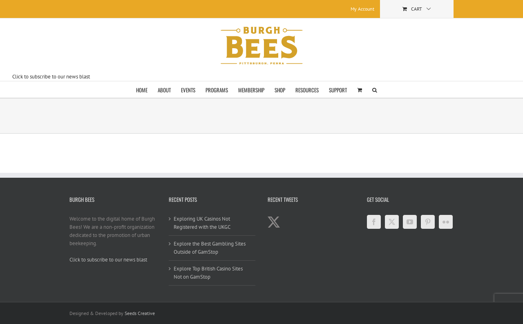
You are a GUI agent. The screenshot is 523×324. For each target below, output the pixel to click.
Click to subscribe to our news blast (51, 76)
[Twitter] (392, 222)
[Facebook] (374, 222)
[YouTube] (410, 222)
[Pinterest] (428, 222)
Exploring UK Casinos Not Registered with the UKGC (202, 222)
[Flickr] (446, 222)
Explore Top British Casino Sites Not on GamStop (208, 272)
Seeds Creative (140, 313)
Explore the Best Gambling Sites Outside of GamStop (210, 247)
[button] (374, 89)
